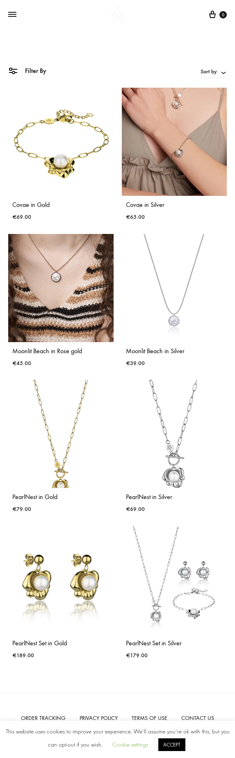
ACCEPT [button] (171, 745)
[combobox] (214, 71)
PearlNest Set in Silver (154, 643)
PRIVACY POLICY (99, 718)
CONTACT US (197, 718)
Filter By (27, 70)
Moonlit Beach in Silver (155, 351)
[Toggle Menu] (12, 14)
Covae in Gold (31, 205)
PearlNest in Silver (149, 497)
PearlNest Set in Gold (39, 643)
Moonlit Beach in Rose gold (47, 351)
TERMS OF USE (149, 718)
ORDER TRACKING (43, 718)
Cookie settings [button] (130, 744)
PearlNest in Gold (34, 497)
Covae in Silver (145, 205)
